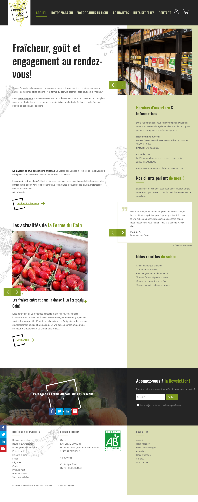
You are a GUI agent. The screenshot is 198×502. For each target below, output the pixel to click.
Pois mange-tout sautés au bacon (152, 272)
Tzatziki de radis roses (147, 268)
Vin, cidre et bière (20, 484)
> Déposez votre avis (182, 244)
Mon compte (142, 469)
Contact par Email (68, 471)
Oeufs (15, 473)
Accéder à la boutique (28, 202)
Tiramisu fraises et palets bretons (152, 276)
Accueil (40, 12)
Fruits (15, 465)
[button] (16, 291)
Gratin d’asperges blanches (149, 264)
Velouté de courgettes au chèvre (151, 280)
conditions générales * (171, 412)
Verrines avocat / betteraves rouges (153, 283)
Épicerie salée (19, 458)
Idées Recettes (118, 12)
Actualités (100, 12)
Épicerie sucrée (19, 462)
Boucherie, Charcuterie (23, 451)
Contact (134, 12)
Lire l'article (23, 347)
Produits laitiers (19, 480)
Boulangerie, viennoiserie (24, 454)
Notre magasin (55, 12)
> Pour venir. (66, 465)
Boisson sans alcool (22, 447)
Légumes (16, 469)
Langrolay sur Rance (140, 233)
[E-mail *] (150, 404)
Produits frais (18, 477)
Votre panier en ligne (79, 12)
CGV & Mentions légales (64, 492)
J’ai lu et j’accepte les (159, 412)
